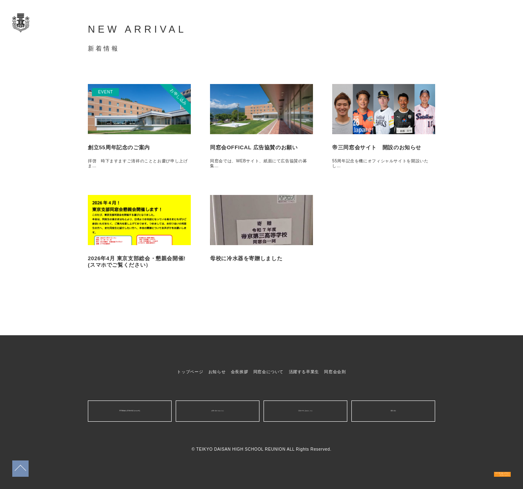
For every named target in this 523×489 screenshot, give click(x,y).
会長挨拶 (239, 372)
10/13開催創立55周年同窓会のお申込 (478, 467)
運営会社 (393, 411)
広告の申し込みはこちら (305, 411)
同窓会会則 (335, 372)
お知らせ (217, 372)
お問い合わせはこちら (217, 411)
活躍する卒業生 (304, 372)
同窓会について (268, 372)
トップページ (190, 372)
